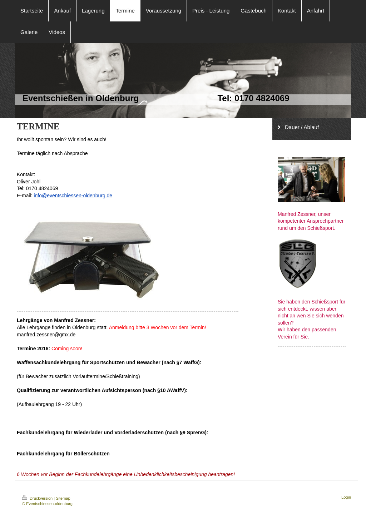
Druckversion (38, 498)
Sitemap (63, 498)
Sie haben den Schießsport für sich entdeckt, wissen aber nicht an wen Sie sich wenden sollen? (311, 312)
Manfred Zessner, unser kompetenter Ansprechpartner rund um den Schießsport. (310, 221)
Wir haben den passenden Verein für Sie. (307, 333)
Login (346, 497)
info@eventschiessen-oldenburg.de (73, 195)
